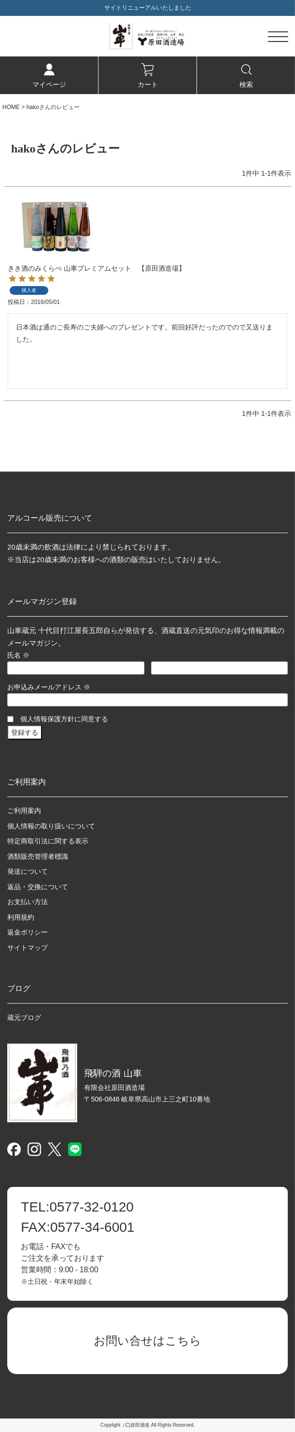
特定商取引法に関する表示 (47, 841)
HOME (11, 107)
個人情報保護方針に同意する (64, 719)
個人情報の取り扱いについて (51, 826)
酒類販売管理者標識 (37, 856)
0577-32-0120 (77, 1207)
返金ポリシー (27, 932)
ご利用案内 (24, 810)
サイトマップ (27, 947)
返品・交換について (37, 887)
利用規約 (20, 917)
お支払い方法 (27, 902)
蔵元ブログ (24, 1017)
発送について (27, 871)
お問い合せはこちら (147, 1340)
